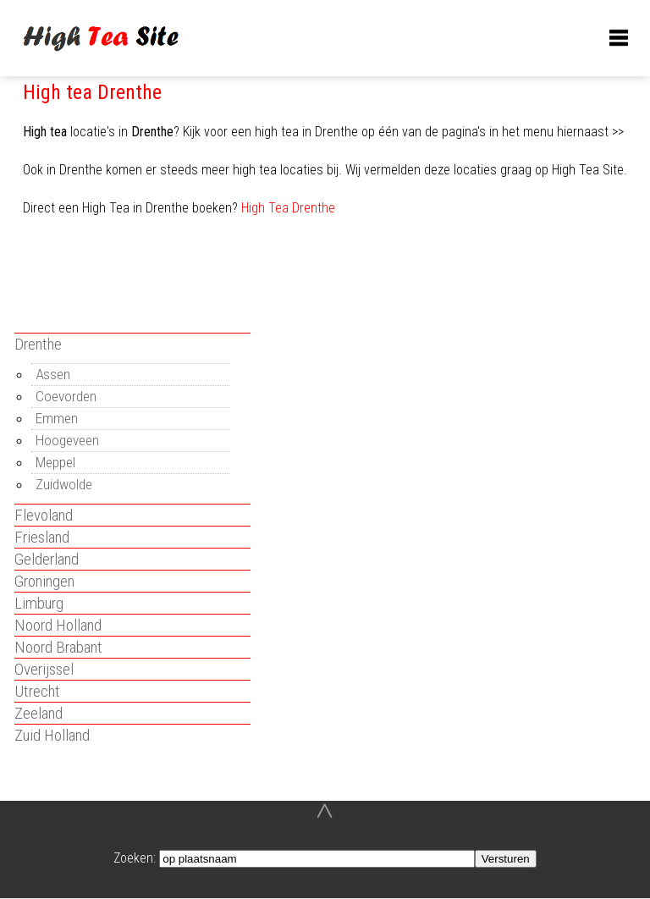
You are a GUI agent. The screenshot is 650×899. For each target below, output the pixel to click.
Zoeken (133, 858)
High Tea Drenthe (288, 208)
